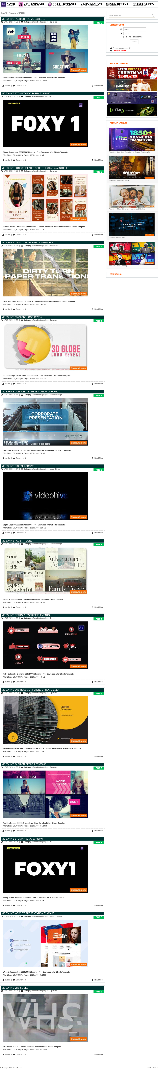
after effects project (40, 22)
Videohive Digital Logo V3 (18, 466)
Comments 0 (21, 86)
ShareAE (4, 13)
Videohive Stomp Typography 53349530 (26, 93)
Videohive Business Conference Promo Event (31, 690)
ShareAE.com (18, 1068)
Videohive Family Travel (17, 541)
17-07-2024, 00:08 (11, 544)
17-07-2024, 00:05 (11, 842)
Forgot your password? (122, 48)
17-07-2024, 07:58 (11, 96)
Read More (97, 86)
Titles (52, 96)
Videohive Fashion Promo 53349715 (23, 19)
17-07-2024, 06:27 (11, 469)
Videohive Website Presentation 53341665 (28, 913)
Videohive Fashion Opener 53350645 (24, 764)
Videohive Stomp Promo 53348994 (22, 839)
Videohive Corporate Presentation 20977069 (30, 391)
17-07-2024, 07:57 (11, 246)
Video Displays (56, 395)
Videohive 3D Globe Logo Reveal (22, 317)
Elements (54, 246)
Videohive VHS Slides (15, 988)
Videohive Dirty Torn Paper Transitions (27, 242)
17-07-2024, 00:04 (11, 991)
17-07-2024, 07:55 (11, 395)
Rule (149, 1067)
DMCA (155, 1067)
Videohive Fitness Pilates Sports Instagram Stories (35, 168)
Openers (53, 22)
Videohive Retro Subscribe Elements (26, 615)
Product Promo (56, 916)
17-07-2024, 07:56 (11, 320)
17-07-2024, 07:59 (11, 22)
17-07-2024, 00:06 (11, 767)
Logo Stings (55, 469)
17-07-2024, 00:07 (11, 693)
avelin (7, 86)
